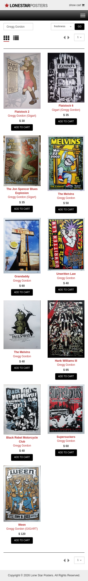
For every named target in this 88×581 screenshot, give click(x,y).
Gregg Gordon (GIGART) (22, 528)
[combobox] (62, 26)
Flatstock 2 (22, 111)
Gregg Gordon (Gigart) (22, 115)
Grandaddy (22, 276)
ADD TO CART (22, 127)
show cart (76, 5)
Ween (22, 524)
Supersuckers (66, 437)
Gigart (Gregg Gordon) (66, 110)
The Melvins (66, 194)
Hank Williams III (66, 360)
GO (79, 26)
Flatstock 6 (66, 105)
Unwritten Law (66, 274)
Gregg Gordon (66, 198)
